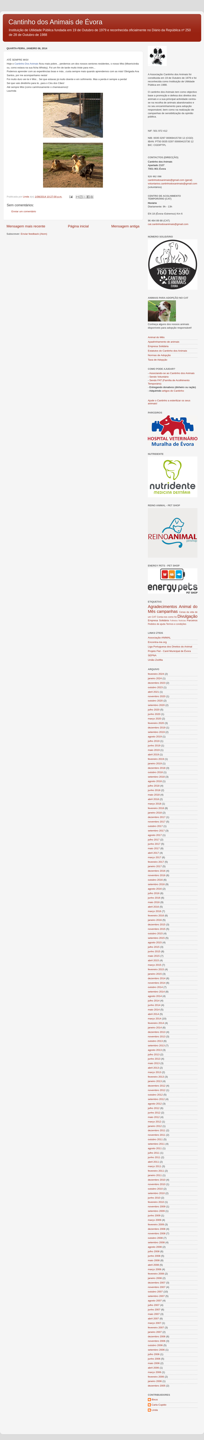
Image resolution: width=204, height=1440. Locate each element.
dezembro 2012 (156, 1085)
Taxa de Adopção (157, 359)
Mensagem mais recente (26, 226)
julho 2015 (153, 947)
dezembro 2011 (156, 1130)
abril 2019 (153, 754)
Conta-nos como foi (167, 617)
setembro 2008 (156, 1242)
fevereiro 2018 (156, 808)
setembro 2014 (156, 991)
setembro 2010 (156, 1193)
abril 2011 (153, 1161)
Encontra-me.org (157, 642)
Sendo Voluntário (159, 376)
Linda (155, 1410)
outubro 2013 (155, 1041)
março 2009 (154, 1220)
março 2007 (154, 1323)
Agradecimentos (162, 606)
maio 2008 (154, 1260)
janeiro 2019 (155, 763)
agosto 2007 (155, 1300)
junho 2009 (154, 1215)
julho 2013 (153, 1054)
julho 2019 (153, 741)
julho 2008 (153, 1251)
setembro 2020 (156, 705)
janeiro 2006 (155, 1381)
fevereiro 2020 (156, 723)
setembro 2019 (156, 732)
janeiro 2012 (155, 1126)
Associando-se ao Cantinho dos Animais (172, 373)
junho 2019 (154, 745)
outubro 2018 (155, 772)
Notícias (182, 620)
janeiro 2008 (155, 1278)
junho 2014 (154, 1005)
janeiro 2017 (155, 866)
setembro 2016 (156, 884)
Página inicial (78, 226)
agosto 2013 (155, 1050)
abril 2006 (153, 1367)
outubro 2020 (155, 700)
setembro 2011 (156, 1143)
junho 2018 (154, 790)
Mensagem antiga (125, 226)
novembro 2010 (156, 1184)
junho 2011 (154, 1157)
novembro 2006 (156, 1341)
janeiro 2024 (155, 678)
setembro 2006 (156, 1349)
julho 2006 (153, 1354)
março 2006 (154, 1372)
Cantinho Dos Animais (26, 63)
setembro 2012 (156, 1099)
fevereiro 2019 (156, 759)
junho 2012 (154, 1112)
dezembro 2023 (156, 682)
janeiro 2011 (155, 1175)
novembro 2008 (156, 1233)
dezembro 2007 (156, 1282)
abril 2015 (153, 960)
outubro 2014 (155, 987)
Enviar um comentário (23, 211)
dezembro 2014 (156, 978)
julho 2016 (153, 893)
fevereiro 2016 (156, 915)
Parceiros (192, 620)
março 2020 (154, 718)
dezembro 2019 (156, 727)
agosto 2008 (155, 1247)
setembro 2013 (156, 1045)
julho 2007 (153, 1305)
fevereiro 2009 (156, 1224)
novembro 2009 (156, 1206)
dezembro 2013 (156, 1032)
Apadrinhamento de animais (163, 341)
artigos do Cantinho (173, 390)
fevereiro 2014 (156, 1023)
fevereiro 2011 (156, 1170)
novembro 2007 (156, 1287)
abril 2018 (153, 799)
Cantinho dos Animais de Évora (55, 22)
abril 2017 (153, 852)
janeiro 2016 (155, 920)
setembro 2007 (156, 1296)
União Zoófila (155, 659)
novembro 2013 (156, 1036)
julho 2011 (153, 1152)
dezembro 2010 (156, 1179)
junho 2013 (154, 1058)
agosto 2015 (155, 942)
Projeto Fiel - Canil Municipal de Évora (169, 651)
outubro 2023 (155, 687)
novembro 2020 (156, 696)
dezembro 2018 (156, 768)
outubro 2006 (155, 1345)
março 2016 (154, 911)
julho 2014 (153, 1000)
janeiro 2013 (155, 1081)
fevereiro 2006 (156, 1376)
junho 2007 (154, 1309)
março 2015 (154, 964)
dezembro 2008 (156, 1229)
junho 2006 (154, 1358)
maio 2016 (154, 902)
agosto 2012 (155, 1103)
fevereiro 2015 (156, 969)
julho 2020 (153, 709)
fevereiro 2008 (156, 1273)
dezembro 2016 (156, 870)
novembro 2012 (156, 1090)
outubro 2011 (155, 1139)
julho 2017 (153, 839)
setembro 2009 (156, 1211)
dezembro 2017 (156, 817)
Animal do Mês (156, 337)
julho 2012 (153, 1108)
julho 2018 (153, 785)
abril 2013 (153, 1067)
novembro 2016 (156, 875)
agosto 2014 (155, 996)
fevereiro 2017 (156, 861)
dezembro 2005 (156, 1385)
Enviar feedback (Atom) (34, 233)
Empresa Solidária (158, 346)
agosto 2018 (155, 781)
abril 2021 (153, 691)
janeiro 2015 (155, 973)
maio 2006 (154, 1363)
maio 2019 (154, 750)
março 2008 (154, 1269)
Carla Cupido (159, 1404)
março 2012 (154, 1121)
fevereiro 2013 (156, 1076)
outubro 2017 (155, 826)
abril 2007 (153, 1318)
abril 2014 (153, 1014)
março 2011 (154, 1166)
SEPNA (152, 655)
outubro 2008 (155, 1238)
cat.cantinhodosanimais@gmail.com (168, 224)
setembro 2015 (156, 938)
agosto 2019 (155, 736)
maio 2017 (154, 848)
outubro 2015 (155, 933)
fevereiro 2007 (156, 1327)
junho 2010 (154, 1197)
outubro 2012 (155, 1094)
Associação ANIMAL (159, 637)
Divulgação (187, 616)
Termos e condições (176, 624)
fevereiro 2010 (156, 1202)
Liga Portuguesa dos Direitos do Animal (170, 646)
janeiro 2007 (155, 1332)
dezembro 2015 (156, 924)
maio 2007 (154, 1314)
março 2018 (154, 803)
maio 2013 (154, 1063)
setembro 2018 (156, 776)
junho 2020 (154, 714)
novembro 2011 (156, 1134)
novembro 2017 (156, 821)
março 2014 (154, 1018)
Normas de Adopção (159, 355)
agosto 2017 (155, 835)
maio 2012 (154, 1117)
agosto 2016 (155, 888)
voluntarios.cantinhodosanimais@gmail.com (172, 183)
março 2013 (154, 1072)
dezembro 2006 (156, 1336)
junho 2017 (154, 843)
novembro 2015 (156, 929)
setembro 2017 (156, 830)
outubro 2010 (155, 1188)
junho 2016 (154, 897)
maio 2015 (154, 956)
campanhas (167, 611)
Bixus (155, 1399)
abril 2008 (153, 1264)
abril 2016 (153, 906)
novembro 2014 (156, 982)
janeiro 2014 (155, 1027)
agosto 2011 (155, 1148)
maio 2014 (154, 1009)
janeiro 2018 (155, 812)
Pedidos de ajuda (156, 624)
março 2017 (154, 857)
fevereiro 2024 (156, 673)
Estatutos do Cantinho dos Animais (167, 350)
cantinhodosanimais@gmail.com (166, 180)
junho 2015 (154, 951)
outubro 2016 (155, 879)
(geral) (188, 180)
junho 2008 (154, 1255)
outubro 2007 (155, 1291)
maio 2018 (154, 794)
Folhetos (174, 620)
